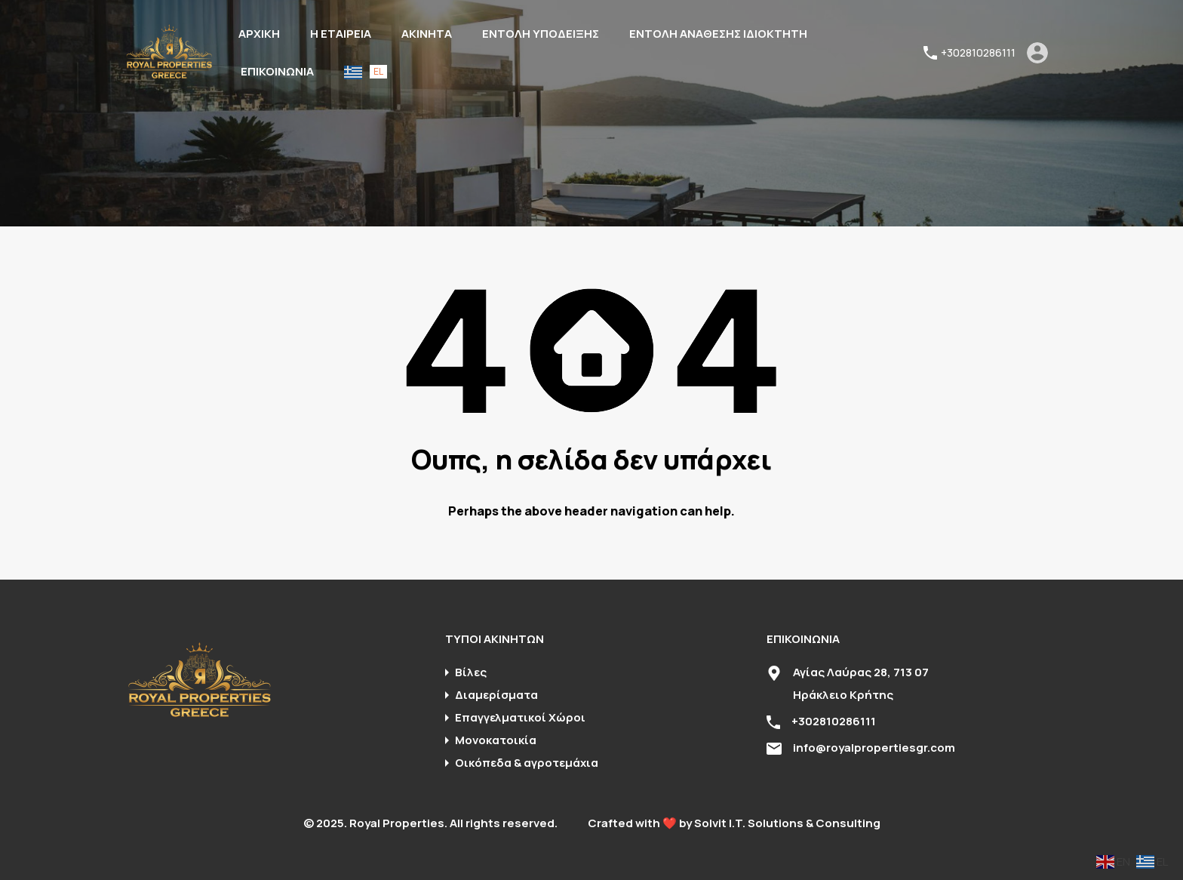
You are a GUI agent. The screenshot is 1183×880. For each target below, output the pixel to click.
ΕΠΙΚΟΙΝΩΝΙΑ (277, 71)
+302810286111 (978, 53)
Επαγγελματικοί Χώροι (520, 717)
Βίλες (471, 672)
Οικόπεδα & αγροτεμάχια (526, 763)
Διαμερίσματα (496, 695)
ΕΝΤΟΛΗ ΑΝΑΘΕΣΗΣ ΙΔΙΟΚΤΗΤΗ (718, 34)
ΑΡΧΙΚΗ (259, 34)
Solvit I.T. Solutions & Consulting (787, 823)
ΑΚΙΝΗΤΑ (426, 34)
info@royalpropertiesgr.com (874, 747)
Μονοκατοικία (495, 740)
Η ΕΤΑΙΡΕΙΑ (340, 34)
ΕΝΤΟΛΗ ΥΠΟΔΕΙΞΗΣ (540, 34)
